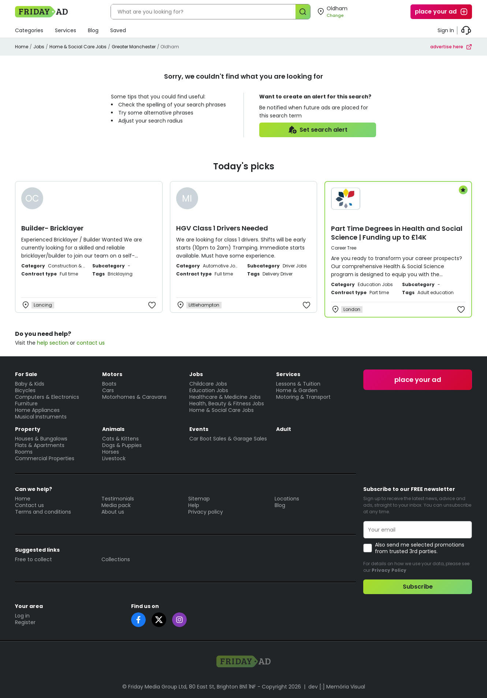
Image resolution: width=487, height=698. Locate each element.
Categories (29, 30)
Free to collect (33, 559)
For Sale (26, 374)
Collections (115, 559)
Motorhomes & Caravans (134, 397)
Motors (112, 374)
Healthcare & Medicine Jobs (225, 397)
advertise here (451, 47)
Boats (109, 383)
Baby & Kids (29, 383)
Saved (118, 30)
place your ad (441, 11)
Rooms (24, 452)
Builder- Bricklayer (52, 228)
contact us (91, 342)
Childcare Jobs (208, 383)
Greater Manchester (134, 47)
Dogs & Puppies (122, 445)
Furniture (26, 403)
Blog (93, 30)
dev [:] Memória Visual (336, 686)
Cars (108, 390)
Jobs (38, 47)
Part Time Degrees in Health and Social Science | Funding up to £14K (396, 233)
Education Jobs (208, 390)
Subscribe (418, 586)
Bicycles (25, 390)
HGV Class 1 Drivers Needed (222, 228)
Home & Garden (296, 390)
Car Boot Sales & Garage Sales (228, 438)
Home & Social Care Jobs (78, 47)
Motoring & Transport (303, 397)
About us (112, 511)
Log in (22, 615)
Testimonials (117, 498)
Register (25, 622)
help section (52, 342)
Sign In (446, 30)
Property (27, 429)
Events (198, 429)
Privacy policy (205, 511)
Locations (287, 498)
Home (21, 47)
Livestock (114, 458)
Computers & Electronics (47, 397)
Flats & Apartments (39, 445)
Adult (283, 429)
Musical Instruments (41, 416)
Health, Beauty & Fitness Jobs (226, 403)
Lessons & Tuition (298, 383)
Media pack (116, 505)
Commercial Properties (44, 458)
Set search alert (317, 129)
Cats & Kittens (120, 438)
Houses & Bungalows (41, 438)
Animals (113, 429)
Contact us (29, 505)
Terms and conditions (43, 511)
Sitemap (199, 498)
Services (65, 30)
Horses (110, 452)
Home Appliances (37, 410)
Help (193, 505)
